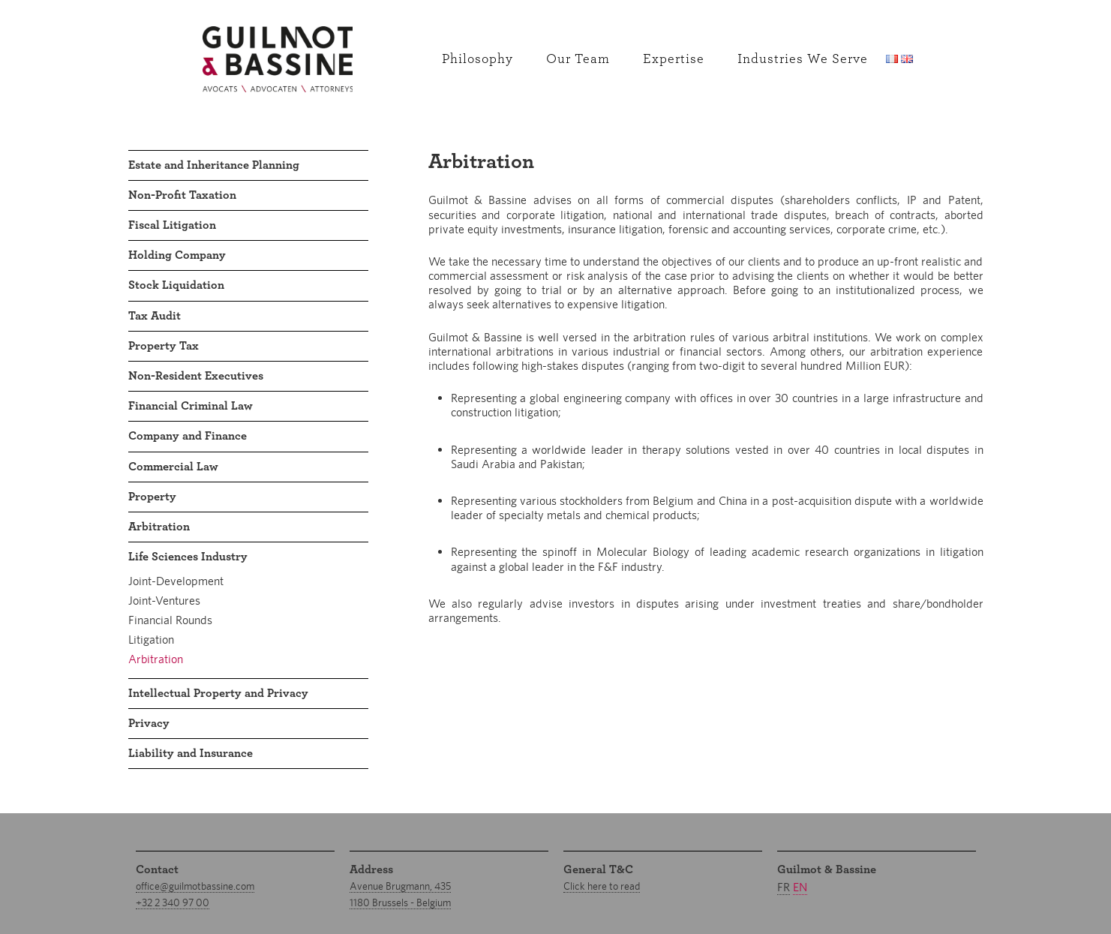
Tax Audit (154, 316)
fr (783, 887)
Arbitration (159, 527)
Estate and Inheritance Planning (213, 165)
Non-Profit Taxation (182, 195)
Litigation (151, 639)
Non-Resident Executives (195, 376)
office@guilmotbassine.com (195, 886)
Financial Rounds (170, 620)
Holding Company (177, 255)
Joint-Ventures (164, 600)
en (800, 887)
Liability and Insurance (190, 753)
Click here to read (601, 886)
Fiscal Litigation (172, 225)
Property (152, 497)
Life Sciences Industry (188, 557)
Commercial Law (173, 467)
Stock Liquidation (176, 285)
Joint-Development (176, 581)
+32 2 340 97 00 (172, 902)
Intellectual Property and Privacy (218, 693)
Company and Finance (187, 436)
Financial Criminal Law (190, 406)
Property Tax (163, 346)
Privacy (149, 723)
